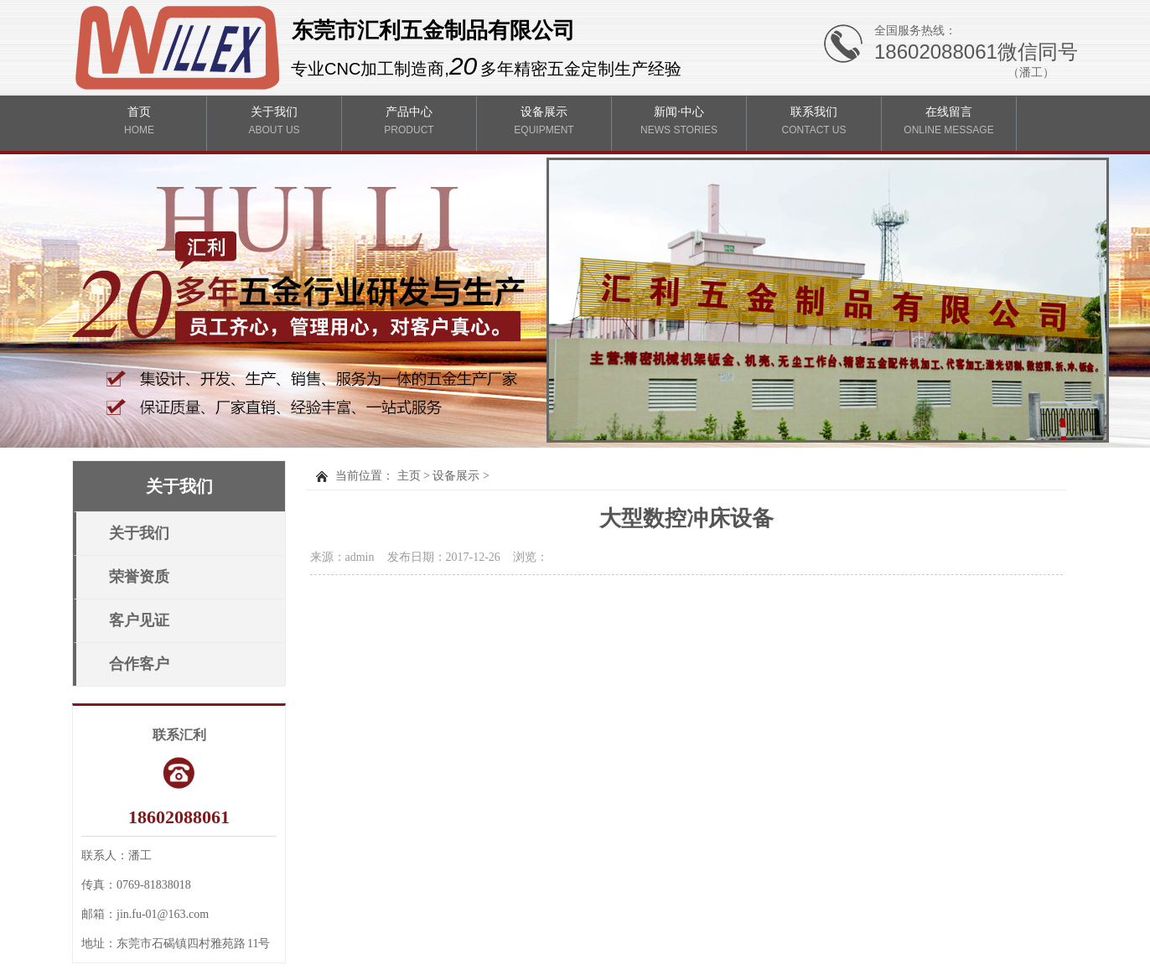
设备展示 (544, 121)
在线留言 (949, 121)
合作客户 (139, 664)
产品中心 (409, 121)
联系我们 (814, 121)
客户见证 (139, 620)
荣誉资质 (139, 576)
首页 (139, 121)
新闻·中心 (679, 121)
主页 (409, 475)
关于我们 (274, 121)
